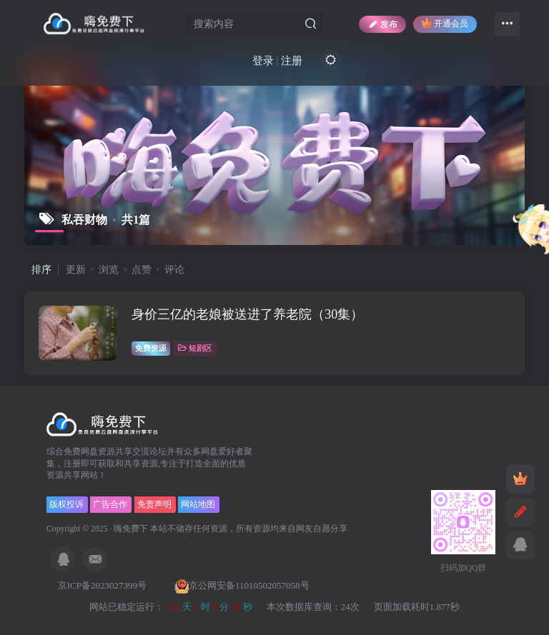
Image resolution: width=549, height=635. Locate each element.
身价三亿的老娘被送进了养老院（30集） (247, 314)
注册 (291, 60)
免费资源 (151, 348)
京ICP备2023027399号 (103, 585)
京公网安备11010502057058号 (242, 585)
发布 (382, 24)
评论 (174, 269)
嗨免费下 (131, 529)
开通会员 (445, 23)
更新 (76, 269)
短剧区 (195, 348)
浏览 (109, 269)
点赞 (142, 269)
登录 (263, 60)
